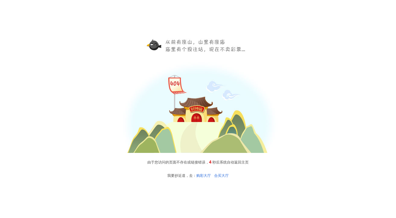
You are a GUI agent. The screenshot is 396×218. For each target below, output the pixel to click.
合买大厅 (221, 175)
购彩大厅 (203, 175)
